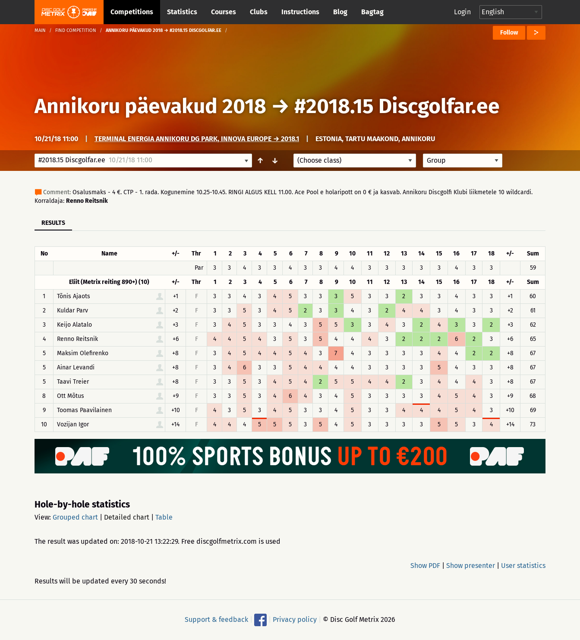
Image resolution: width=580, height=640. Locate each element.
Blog (340, 12)
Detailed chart (126, 517)
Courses (223, 12)
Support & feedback (216, 619)
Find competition (75, 30)
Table (164, 517)
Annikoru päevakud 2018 (150, 106)
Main (40, 30)
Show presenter (470, 565)
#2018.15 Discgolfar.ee (397, 106)
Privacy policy (295, 619)
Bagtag (372, 12)
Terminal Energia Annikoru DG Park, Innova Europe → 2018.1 (197, 139)
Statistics (182, 12)
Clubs (259, 12)
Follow (509, 32)
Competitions (131, 12)
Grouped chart (75, 517)
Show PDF (425, 565)
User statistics (523, 565)
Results (53, 223)
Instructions (300, 12)
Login (462, 12)
